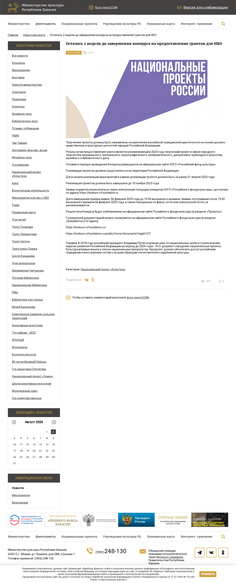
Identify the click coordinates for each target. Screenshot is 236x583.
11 (21, 444)
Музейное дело (22, 157)
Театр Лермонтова (24, 234)
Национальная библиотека (29, 285)
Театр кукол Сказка (24, 248)
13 (34, 444)
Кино (15, 183)
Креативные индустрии (27, 325)
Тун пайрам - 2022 (24, 332)
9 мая (15, 205)
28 (40, 457)
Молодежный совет (25, 390)
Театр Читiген (21, 241)
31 (14, 463)
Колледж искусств (24, 354)
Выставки (18, 77)
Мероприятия (21, 70)
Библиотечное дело (25, 121)
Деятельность (45, 24)
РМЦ (15, 292)
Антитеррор (20, 347)
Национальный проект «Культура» (26, 174)
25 (21, 457)
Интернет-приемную (170, 557)
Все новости (20, 55)
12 (27, 444)
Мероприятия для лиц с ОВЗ (30, 197)
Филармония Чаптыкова (28, 270)
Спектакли (19, 92)
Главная (13, 35)
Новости (18, 488)
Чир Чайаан (19, 143)
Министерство (19, 24)
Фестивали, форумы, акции (29, 150)
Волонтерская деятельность (30, 190)
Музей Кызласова (23, 307)
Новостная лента (34, 35)
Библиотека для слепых (27, 299)
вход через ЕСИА (138, 297)
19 (27, 450)
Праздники (19, 99)
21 (40, 450)
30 (53, 457)
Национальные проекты (79, 24)
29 (47, 457)
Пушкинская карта (161, 24)
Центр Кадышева (23, 256)
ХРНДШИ (18, 340)
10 (14, 444)
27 (34, 457)
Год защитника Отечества (29, 369)
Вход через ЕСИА (106, 7)
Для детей (19, 219)
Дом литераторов (23, 263)
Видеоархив (20, 502)
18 (21, 450)
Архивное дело (22, 113)
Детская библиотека (25, 277)
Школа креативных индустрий (31, 383)
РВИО (15, 135)
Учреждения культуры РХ (122, 24)
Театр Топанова (22, 226)
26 (27, 457)
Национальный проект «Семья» (32, 376)
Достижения (20, 164)
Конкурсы (18, 106)
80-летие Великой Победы (29, 361)
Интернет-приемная (196, 24)
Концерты (18, 62)
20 (34, 450)
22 (47, 450)
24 (14, 457)
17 (14, 450)
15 (47, 444)
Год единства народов (26, 398)
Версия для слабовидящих (205, 7)
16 (53, 444)
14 (40, 444)
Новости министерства (27, 84)
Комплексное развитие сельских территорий (33, 316)
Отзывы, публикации (25, 128)
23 (53, 450)
